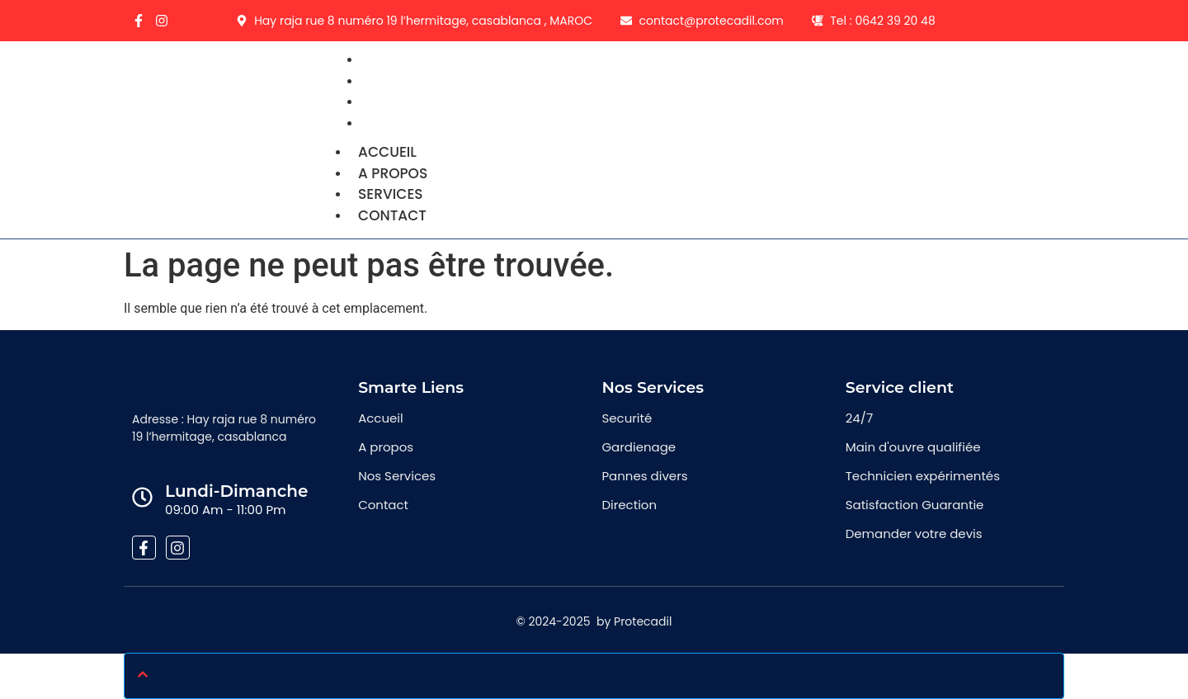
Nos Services (397, 475)
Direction (629, 504)
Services (390, 194)
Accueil (387, 152)
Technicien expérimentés (923, 475)
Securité (626, 418)
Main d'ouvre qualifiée (913, 447)
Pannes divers (644, 475)
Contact (403, 123)
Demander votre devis (914, 533)
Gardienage (638, 447)
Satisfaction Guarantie (915, 504)
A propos (392, 173)
